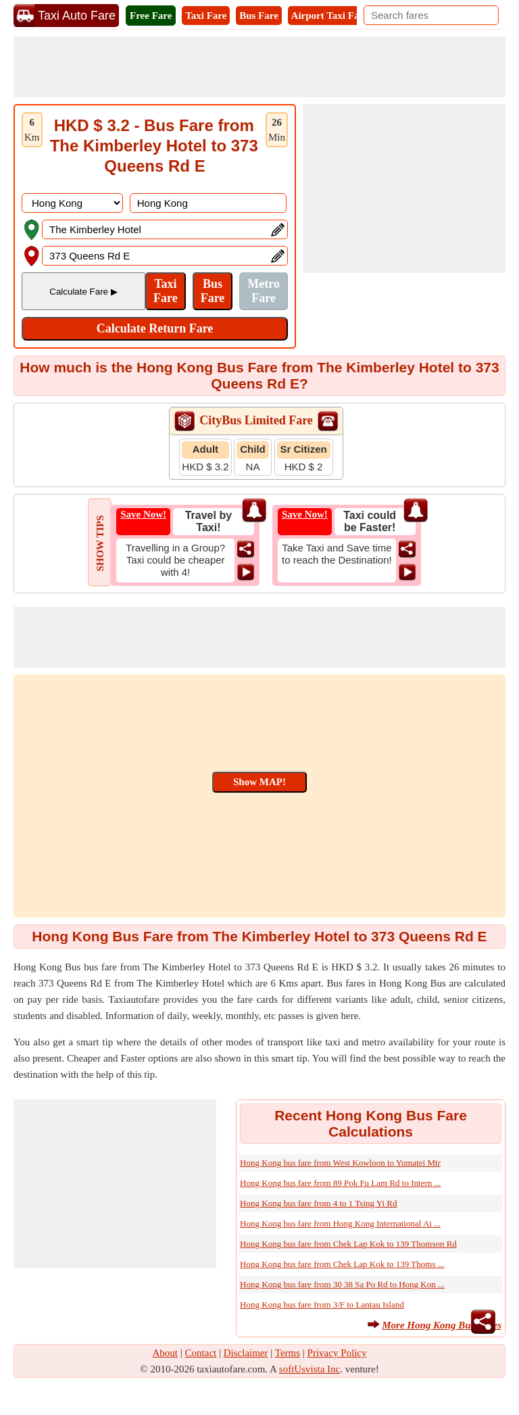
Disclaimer (246, 1352)
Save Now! (143, 514)
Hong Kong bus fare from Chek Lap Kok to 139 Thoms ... (342, 1264)
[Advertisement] (259, 66)
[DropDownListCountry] (72, 203)
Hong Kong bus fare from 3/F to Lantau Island (322, 1304)
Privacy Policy (337, 1352)
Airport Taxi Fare (329, 15)
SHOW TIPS (100, 543)
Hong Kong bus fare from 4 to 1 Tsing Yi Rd (318, 1203)
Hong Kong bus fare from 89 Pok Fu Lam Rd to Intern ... (340, 1183)
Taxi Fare (205, 15)
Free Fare (151, 15)
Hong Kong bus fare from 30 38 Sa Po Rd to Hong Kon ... (342, 1284)
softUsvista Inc (309, 1369)
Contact (201, 1352)
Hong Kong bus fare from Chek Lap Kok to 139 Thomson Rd (348, 1244)
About (165, 1352)
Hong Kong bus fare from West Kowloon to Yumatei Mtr (340, 1163)
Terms (287, 1352)
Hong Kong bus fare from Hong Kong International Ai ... (340, 1223)
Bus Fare (258, 15)
